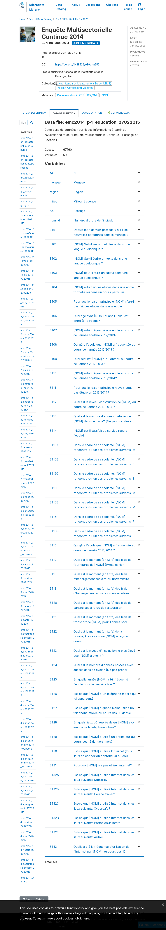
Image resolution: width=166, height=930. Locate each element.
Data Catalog (61, 6)
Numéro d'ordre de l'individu (93, 220)
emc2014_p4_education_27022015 (27, 776)
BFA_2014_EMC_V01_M (75, 19)
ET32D (54, 818)
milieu (53, 201)
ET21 (53, 617)
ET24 (53, 665)
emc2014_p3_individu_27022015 (26, 578)
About (76, 4)
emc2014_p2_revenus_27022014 (27, 447)
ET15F (54, 517)
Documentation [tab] (92, 112)
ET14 (53, 430)
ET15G (54, 531)
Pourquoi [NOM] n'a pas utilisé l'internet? (103, 765)
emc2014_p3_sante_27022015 (27, 619)
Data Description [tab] (64, 113)
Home (23, 19)
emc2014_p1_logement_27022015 (27, 288)
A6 (52, 211)
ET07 (53, 330)
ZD (76, 173)
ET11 (53, 387)
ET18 (53, 574)
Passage (79, 211)
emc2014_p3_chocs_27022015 (27, 496)
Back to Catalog (34, 899)
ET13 (53, 416)
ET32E (54, 832)
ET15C (54, 473)
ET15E (54, 502)
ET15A (54, 445)
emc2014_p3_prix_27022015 (27, 592)
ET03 (53, 273)
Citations (112, 4)
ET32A (54, 775)
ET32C (54, 803)
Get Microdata (86, 43)
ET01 (53, 244)
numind (55, 220)
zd (51, 173)
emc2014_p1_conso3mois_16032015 (27, 233)
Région (78, 192)
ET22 (53, 631)
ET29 (53, 737)
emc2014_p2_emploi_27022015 (26, 370)
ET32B (54, 789)
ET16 (53, 545)
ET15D (54, 488)
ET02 (53, 258)
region (54, 192)
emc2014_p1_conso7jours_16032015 (27, 247)
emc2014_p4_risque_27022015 (27, 849)
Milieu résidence (85, 201)
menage (55, 182)
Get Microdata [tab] (119, 112)
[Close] (162, 904)
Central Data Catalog (40, 19)
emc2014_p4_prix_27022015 (27, 836)
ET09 (53, 359)
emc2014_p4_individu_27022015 (26, 822)
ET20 (53, 603)
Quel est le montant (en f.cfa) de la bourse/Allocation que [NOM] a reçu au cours (102, 636)
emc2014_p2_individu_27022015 (26, 419)
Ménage (79, 182)
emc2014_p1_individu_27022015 (27, 274)
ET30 (53, 751)
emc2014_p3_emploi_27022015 (26, 564)
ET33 (53, 846)
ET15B (54, 459)
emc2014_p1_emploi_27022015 (27, 260)
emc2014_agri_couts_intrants (27, 177)
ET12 (53, 402)
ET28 (53, 722)
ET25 (53, 679)
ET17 (53, 560)
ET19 (53, 588)
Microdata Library (37, 7)
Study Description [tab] (34, 112)
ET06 (53, 316)
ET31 (53, 765)
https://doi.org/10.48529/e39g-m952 (77, 64)
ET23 (53, 650)
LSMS (58, 19)
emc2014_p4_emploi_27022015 (26, 790)
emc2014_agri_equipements (26, 191)
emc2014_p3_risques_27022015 (27, 605)
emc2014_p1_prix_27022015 (27, 302)
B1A (52, 230)
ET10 (53, 373)
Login (141, 7)
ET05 (53, 301)
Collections (92, 4)
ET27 (53, 708)
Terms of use (128, 6)
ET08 (53, 344)
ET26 (53, 694)
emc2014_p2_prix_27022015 (27, 433)
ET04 (53, 287)
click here (82, 918)
